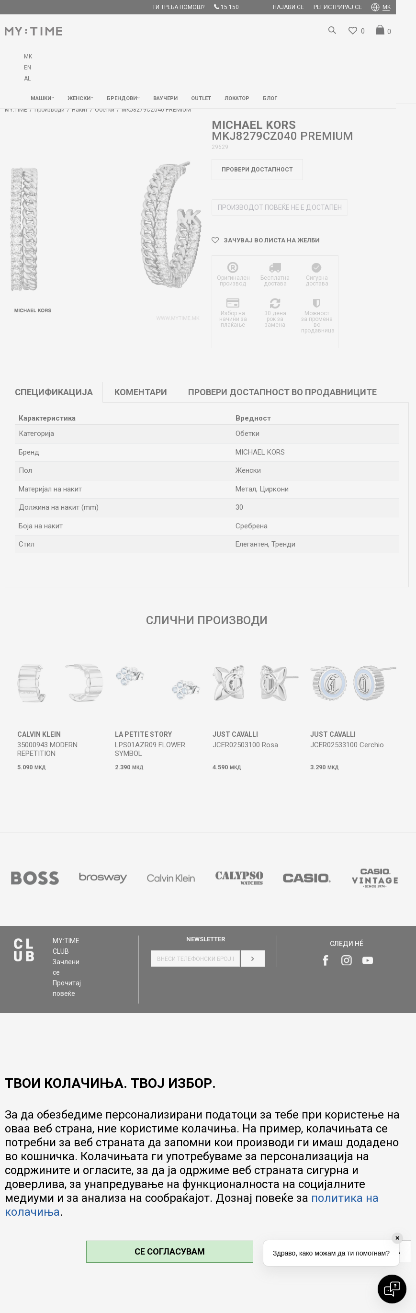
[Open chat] (392, 1289)
